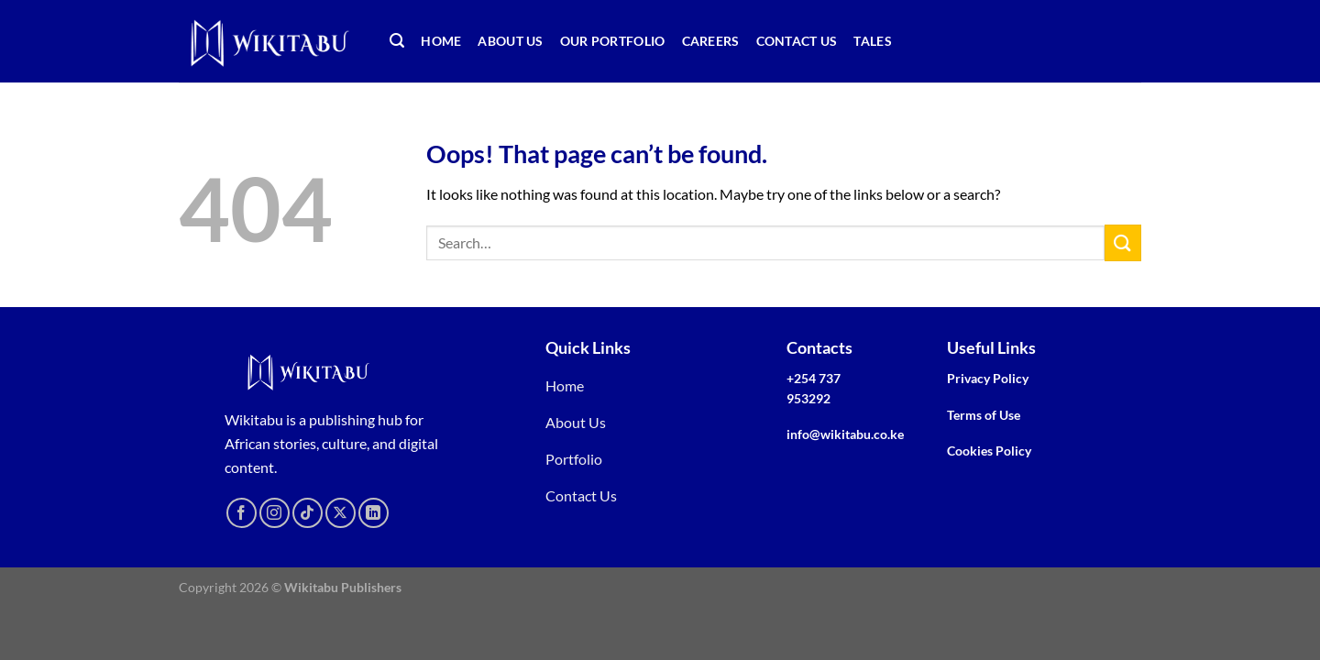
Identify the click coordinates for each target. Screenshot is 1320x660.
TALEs (872, 41)
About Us (510, 41)
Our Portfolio (613, 41)
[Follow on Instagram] (274, 513)
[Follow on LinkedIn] (373, 513)
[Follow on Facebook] (241, 513)
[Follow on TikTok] (307, 513)
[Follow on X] (340, 513)
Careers (711, 41)
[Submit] (1123, 242)
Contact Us (797, 41)
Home (441, 41)
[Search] (397, 41)
